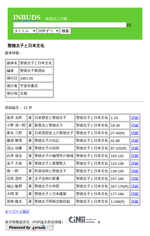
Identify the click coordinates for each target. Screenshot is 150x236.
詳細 (134, 118)
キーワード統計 (17, 211)
